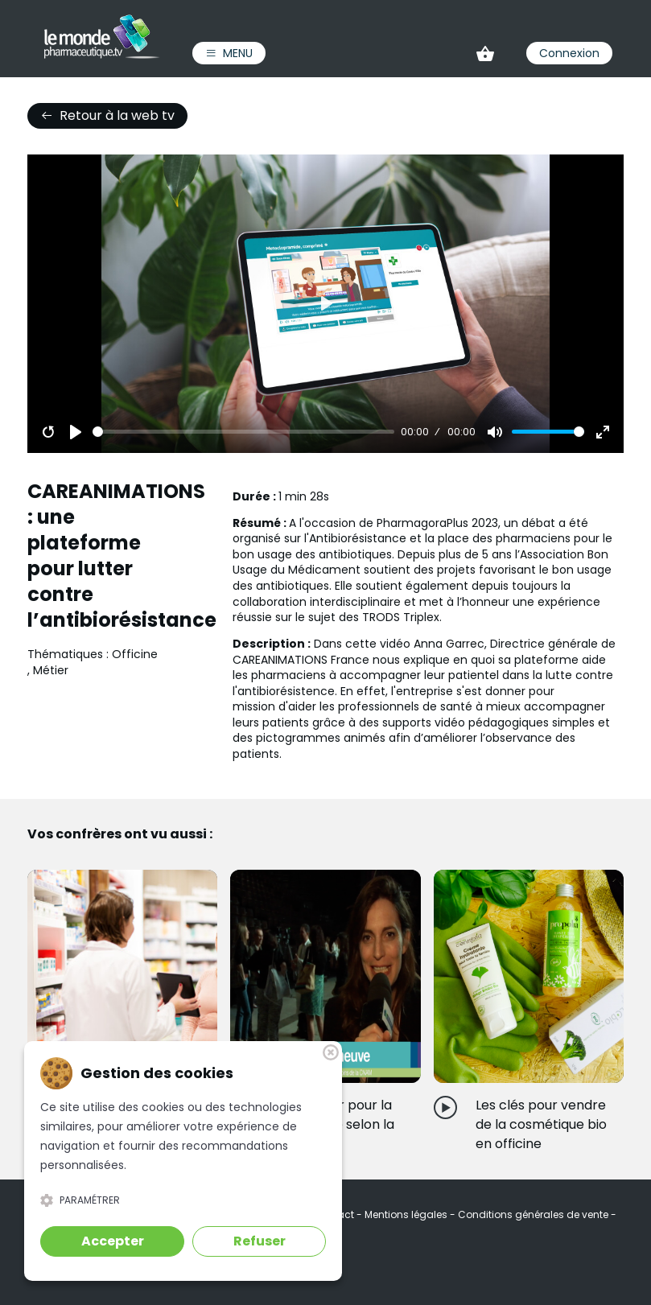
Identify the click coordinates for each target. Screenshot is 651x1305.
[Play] (76, 432)
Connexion (569, 53)
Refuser (259, 1241)
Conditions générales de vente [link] (534, 1214)
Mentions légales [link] (407, 1214)
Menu (229, 53)
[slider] (243, 431)
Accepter (112, 1241)
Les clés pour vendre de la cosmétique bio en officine (541, 1124)
